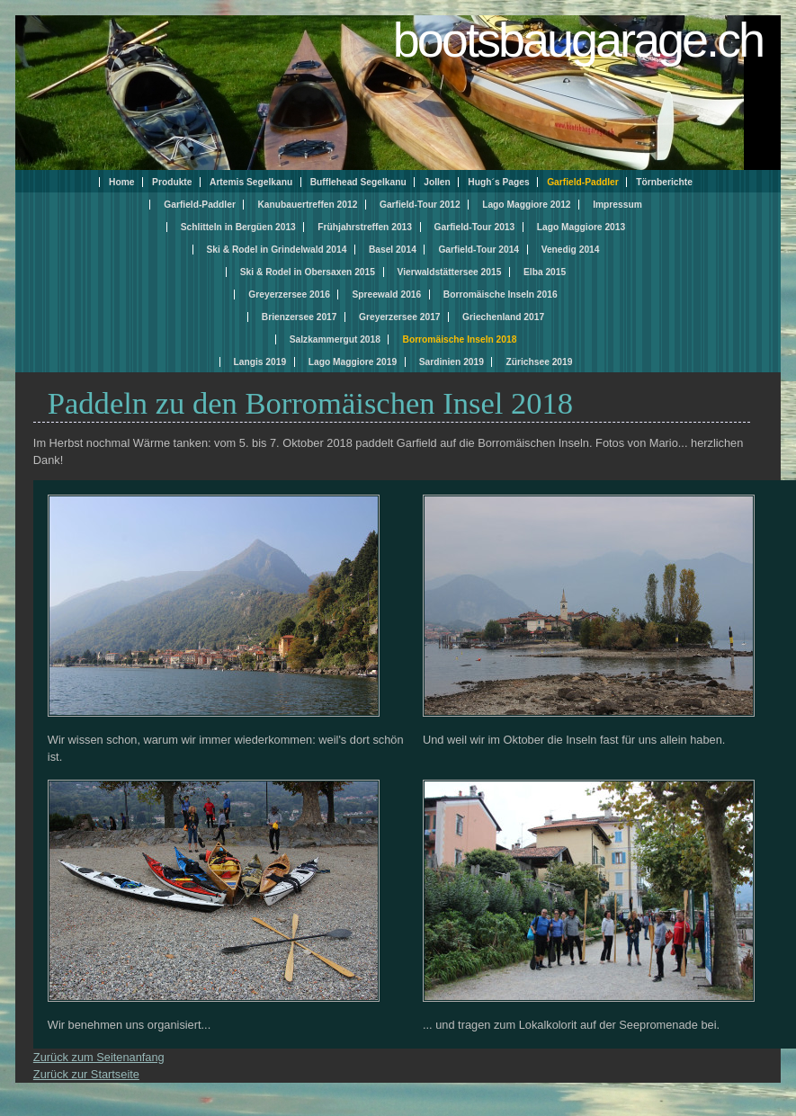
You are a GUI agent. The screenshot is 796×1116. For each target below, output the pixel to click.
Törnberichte (664, 182)
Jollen (437, 182)
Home (121, 182)
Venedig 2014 (570, 249)
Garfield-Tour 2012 (420, 205)
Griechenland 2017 (503, 317)
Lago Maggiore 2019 (353, 362)
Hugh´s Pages (498, 182)
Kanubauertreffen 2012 (307, 205)
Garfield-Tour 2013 (474, 227)
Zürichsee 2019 (538, 362)
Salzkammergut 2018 (335, 339)
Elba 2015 (544, 272)
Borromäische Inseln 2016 (500, 294)
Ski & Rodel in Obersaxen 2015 (307, 272)
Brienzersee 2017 (299, 317)
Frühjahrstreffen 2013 (365, 227)
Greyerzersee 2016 (288, 294)
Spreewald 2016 (386, 294)
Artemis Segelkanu (251, 182)
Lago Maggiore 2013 (581, 227)
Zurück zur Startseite (86, 1074)
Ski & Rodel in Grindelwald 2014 (277, 249)
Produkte (172, 182)
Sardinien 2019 (451, 362)
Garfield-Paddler (200, 205)
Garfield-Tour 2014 (478, 249)
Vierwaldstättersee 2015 (450, 272)
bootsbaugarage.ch (578, 40)
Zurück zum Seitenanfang (99, 1057)
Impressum (617, 205)
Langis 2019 (260, 362)
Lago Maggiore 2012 (526, 205)
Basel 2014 (392, 249)
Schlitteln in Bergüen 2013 (238, 227)
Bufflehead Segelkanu (358, 182)
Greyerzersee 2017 (399, 317)
